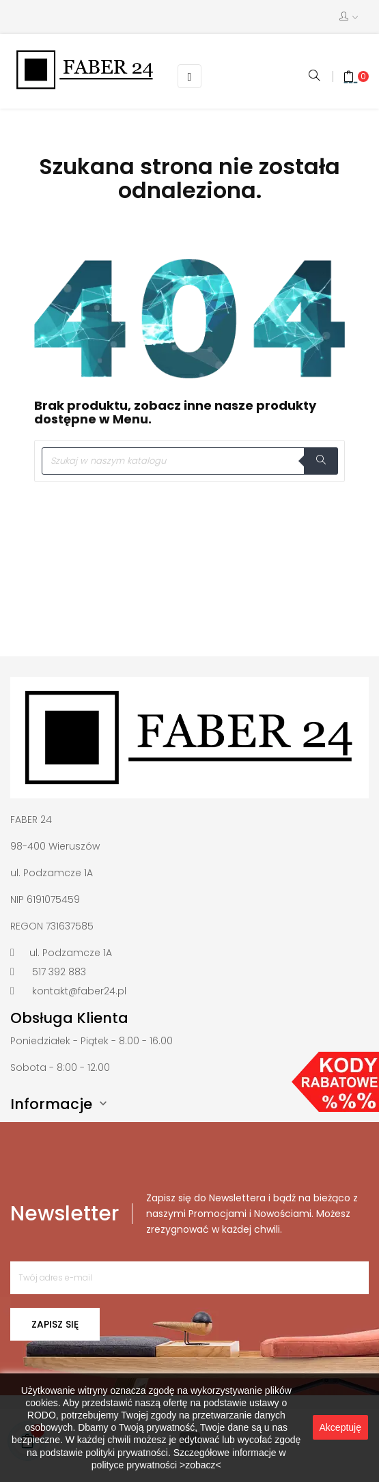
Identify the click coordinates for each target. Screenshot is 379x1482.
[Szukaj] (189, 461)
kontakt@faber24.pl (79, 991)
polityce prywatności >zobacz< (156, 1464)
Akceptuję (340, 1427)
